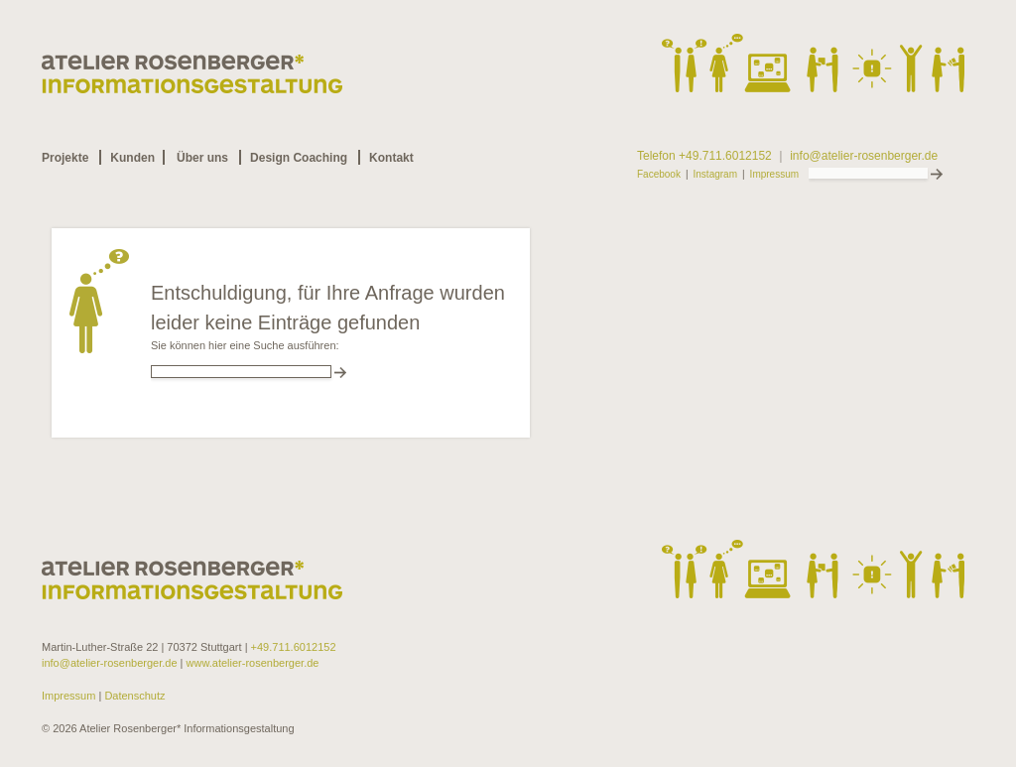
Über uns (202, 158)
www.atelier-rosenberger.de (253, 663)
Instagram (715, 175)
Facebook (659, 175)
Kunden (132, 158)
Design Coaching (298, 158)
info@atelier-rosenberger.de (864, 156)
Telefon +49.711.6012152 (704, 156)
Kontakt (391, 158)
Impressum (774, 175)
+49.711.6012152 (293, 647)
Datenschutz (133, 696)
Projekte (65, 158)
